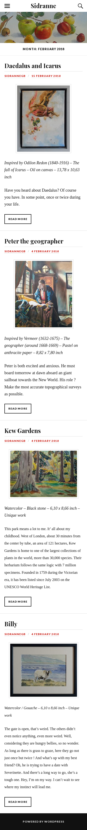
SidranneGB (15, 76)
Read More (17, 219)
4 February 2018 (45, 251)
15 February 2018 (46, 76)
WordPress (54, 821)
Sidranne (43, 6)
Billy (10, 624)
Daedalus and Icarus (32, 65)
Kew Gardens (22, 430)
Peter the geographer (33, 241)
